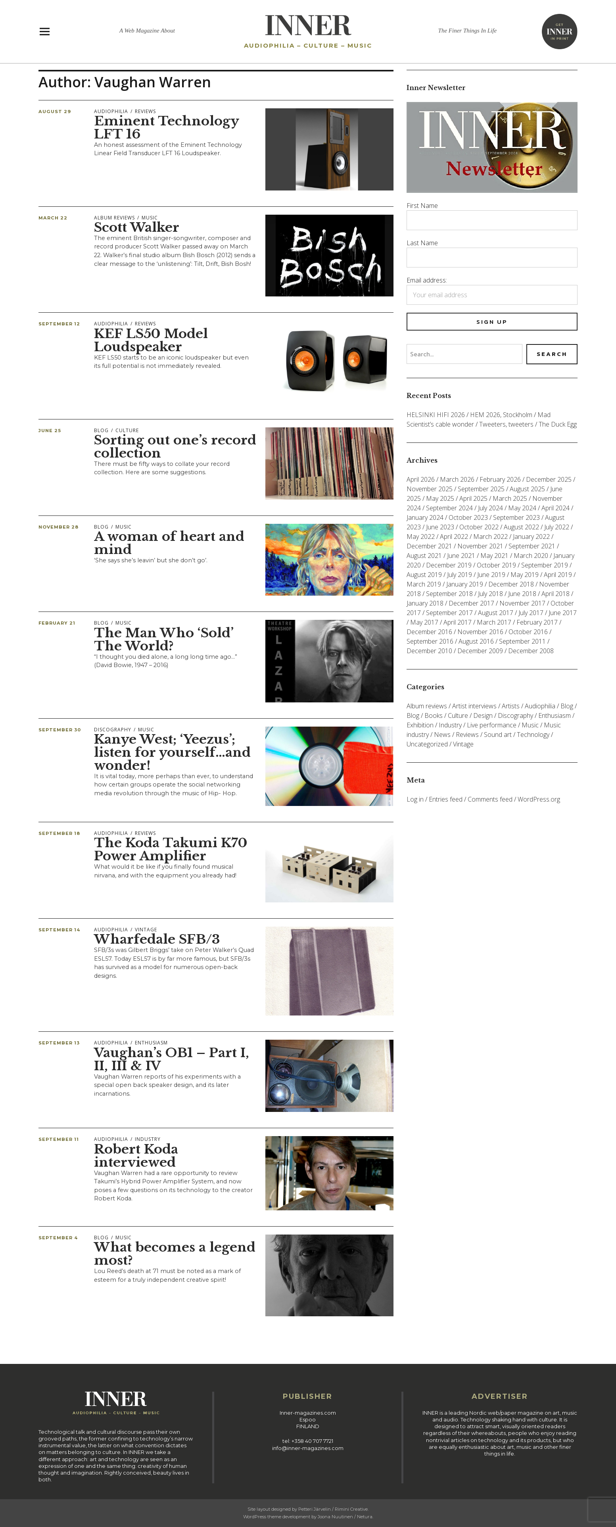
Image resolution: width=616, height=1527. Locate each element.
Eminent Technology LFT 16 (166, 127)
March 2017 (494, 622)
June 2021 (461, 555)
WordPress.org (539, 799)
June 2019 (491, 574)
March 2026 (457, 479)
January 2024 (425, 517)
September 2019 (544, 565)
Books (433, 715)
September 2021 (532, 546)
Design (483, 715)
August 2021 (424, 555)
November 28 (58, 527)
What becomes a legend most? (174, 1253)
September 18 (59, 833)
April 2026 (421, 479)
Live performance (491, 725)
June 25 (49, 430)
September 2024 (449, 508)
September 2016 (430, 641)
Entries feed (445, 799)
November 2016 (480, 631)
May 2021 (494, 555)
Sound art (498, 734)
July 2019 (459, 574)
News (442, 734)
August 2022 (521, 527)
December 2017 (471, 603)
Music (150, 217)
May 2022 (421, 536)
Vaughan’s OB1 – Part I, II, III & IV (171, 1059)
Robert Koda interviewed (136, 1155)
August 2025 (527, 489)
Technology (533, 734)
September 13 (59, 1043)
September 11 (58, 1139)
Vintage (146, 929)
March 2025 (510, 498)
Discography (112, 729)
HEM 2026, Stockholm (501, 414)
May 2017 (424, 622)
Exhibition (420, 725)
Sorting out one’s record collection (175, 446)
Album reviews (114, 217)
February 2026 (500, 479)
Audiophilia (111, 111)
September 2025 (481, 489)
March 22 (52, 218)
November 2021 (480, 546)
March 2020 (531, 555)
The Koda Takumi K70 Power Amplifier (171, 849)
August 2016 (476, 641)
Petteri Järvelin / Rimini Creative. (333, 1509)
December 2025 (549, 479)
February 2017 (537, 622)
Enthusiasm (151, 1042)
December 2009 (480, 650)
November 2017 (522, 603)
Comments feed (490, 799)
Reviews (145, 111)
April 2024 (555, 508)
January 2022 (531, 536)
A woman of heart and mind (169, 543)
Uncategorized (427, 744)
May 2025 (440, 498)
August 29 (54, 111)
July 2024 (490, 508)
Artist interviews (474, 706)
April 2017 (457, 622)
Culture (127, 430)
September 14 (59, 930)
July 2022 (556, 527)
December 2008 (531, 650)
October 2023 (468, 517)
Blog (101, 430)
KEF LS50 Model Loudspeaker (151, 340)
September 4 (58, 1237)
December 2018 (511, 584)
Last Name (422, 242)
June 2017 (563, 612)
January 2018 (425, 603)
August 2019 (424, 574)
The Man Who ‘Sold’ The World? (163, 639)
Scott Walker (136, 227)
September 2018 (449, 593)
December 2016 (429, 631)
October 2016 (528, 631)
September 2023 (516, 517)
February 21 (56, 623)
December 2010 (429, 650)
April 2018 (555, 593)
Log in (415, 799)
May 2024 (522, 508)
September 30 (59, 730)
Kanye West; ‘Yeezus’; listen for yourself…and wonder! (172, 752)
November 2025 (430, 489)
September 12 (59, 324)
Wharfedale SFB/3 (157, 939)
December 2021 (429, 546)
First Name (422, 205)
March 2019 (424, 584)
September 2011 (522, 641)
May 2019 (524, 574)
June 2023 (440, 527)
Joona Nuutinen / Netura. (345, 1516)
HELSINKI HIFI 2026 (436, 414)
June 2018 (522, 593)
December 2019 (449, 565)
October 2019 (496, 565)
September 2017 (449, 612)
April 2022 (454, 536)
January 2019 (464, 584)
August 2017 (495, 612)
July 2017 (530, 612)
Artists (511, 706)
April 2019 (558, 574)
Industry (148, 1139)
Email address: (427, 280)
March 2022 (490, 536)
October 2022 (479, 527)
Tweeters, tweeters (506, 424)
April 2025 (473, 498)
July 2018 (490, 593)
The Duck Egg (558, 424)
